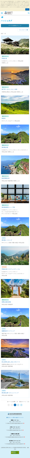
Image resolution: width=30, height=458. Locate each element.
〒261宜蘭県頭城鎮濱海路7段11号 (14, 430)
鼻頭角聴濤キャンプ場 (8, 207)
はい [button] (27, 9)
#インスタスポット (23, 150)
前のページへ (12, 405)
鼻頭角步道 (5, 147)
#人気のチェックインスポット (10, 61)
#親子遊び (4, 333)
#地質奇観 (10, 180)
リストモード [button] (22, 30)
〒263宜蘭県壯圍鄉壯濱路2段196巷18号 (14, 437)
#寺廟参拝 (10, 304)
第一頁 (8, 405)
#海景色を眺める (6, 92)
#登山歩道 (20, 61)
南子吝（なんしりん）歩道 (9, 89)
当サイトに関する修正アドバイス (16, 417)
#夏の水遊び (15, 242)
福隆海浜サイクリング (8, 331)
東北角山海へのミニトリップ (10, 392)
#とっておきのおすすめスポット (10, 211)
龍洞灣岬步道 (5, 178)
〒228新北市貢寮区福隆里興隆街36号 (14, 423)
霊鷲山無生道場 (6, 302)
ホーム (2, 17)
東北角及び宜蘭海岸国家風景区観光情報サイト (8, 13)
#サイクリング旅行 (7, 242)
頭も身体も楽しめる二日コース (11, 362)
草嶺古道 (4, 58)
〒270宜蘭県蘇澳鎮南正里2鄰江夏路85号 (14, 443)
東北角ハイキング (7, 240)
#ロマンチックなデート (8, 121)
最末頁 (21, 405)
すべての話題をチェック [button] (15, 25)
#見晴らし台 (5, 62)
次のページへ (18, 405)
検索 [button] (28, 13)
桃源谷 (4, 118)
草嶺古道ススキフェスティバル (11, 269)
